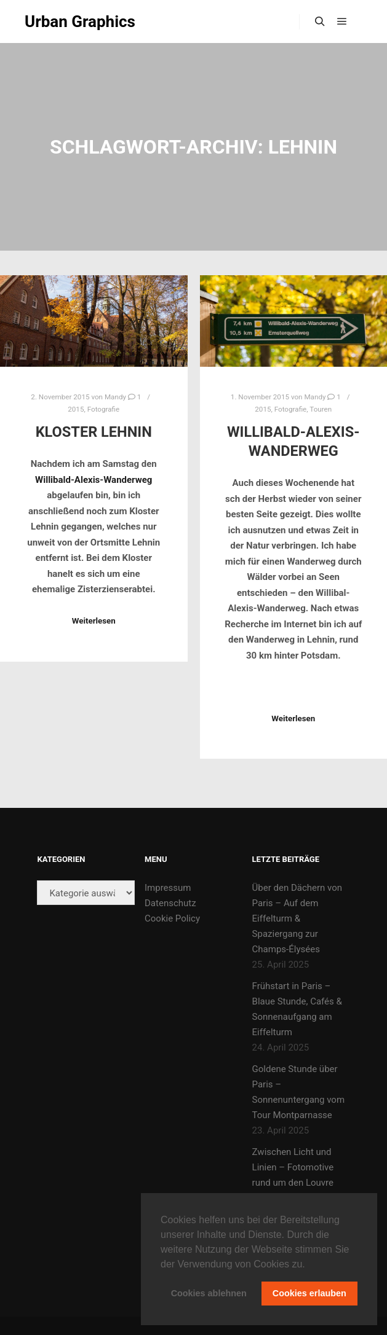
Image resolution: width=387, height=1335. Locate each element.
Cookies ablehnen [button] (209, 1293)
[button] (309, 1265)
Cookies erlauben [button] (309, 1293)
